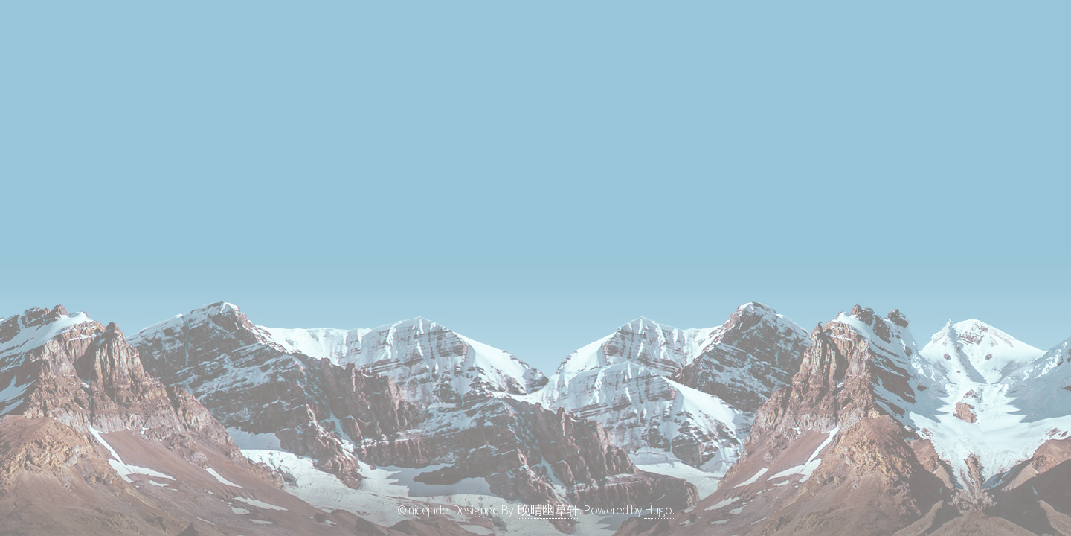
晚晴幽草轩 (548, 510)
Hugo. (659, 510)
